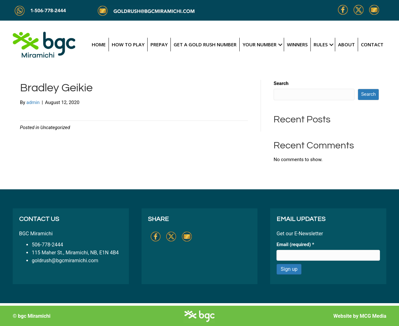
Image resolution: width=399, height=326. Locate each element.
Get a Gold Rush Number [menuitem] (205, 44)
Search (281, 83)
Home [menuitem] (99, 44)
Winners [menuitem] (297, 44)
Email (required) (295, 244)
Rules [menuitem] (321, 44)
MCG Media (373, 316)
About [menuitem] (346, 44)
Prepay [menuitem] (159, 44)
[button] (280, 44)
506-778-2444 (47, 245)
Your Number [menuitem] (259, 44)
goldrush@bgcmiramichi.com (65, 261)
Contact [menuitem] (372, 44)
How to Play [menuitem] (128, 44)
